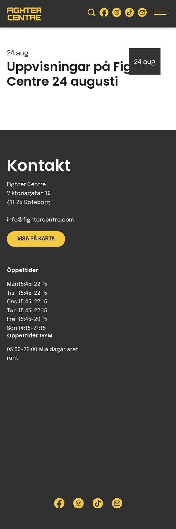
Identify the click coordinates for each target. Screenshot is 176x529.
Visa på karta (36, 239)
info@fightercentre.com (40, 220)
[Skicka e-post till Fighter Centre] (142, 14)
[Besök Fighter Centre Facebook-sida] (104, 14)
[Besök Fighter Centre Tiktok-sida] (129, 14)
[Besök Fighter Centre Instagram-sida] (116, 14)
